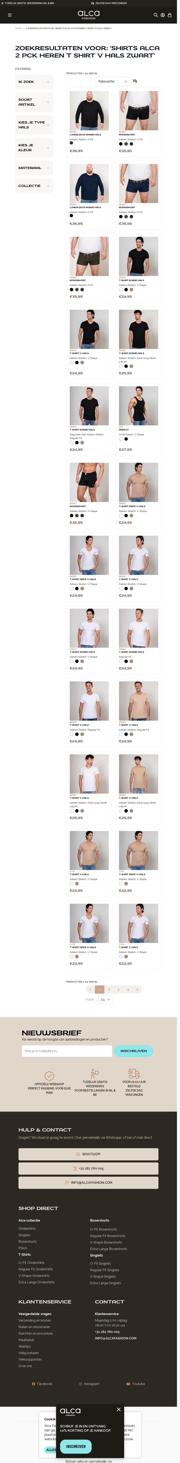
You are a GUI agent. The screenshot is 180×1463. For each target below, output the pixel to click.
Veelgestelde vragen (35, 1314)
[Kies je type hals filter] (34, 124)
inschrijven (134, 1051)
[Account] (162, 15)
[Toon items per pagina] (105, 999)
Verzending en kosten (35, 1320)
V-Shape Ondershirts (34, 1276)
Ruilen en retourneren (34, 1327)
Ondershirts (27, 1229)
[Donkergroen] (126, 145)
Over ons (25, 1366)
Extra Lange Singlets (105, 1283)
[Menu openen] (10, 15)
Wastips (25, 1346)
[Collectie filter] (34, 186)
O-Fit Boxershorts (103, 1229)
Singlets (25, 1235)
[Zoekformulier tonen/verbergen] (155, 15)
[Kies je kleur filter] (34, 147)
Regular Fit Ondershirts (36, 1269)
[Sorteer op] (113, 81)
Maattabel (26, 1340)
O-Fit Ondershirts (32, 1263)
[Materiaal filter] (34, 168)
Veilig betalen (29, 1353)
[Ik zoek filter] (34, 82)
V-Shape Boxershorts (106, 1242)
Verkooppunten (30, 1359)
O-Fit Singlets (100, 1263)
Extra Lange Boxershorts (108, 1249)
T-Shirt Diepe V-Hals (132, 506)
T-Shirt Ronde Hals (131, 280)
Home (18, 28)
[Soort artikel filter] (34, 102)
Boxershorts (28, 1242)
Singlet (124, 430)
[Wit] (120, 291)
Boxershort (127, 135)
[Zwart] (120, 145)
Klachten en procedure (36, 1333)
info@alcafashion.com (115, 1338)
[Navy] (71, 142)
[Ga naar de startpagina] (88, 15)
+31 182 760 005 (107, 1332)
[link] (90, 989)
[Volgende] (137, 989)
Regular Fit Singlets (104, 1270)
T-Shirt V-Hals (79, 353)
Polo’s (23, 1248)
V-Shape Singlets (103, 1276)
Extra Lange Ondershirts (37, 1282)
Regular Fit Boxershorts (107, 1236)
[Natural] (131, 291)
